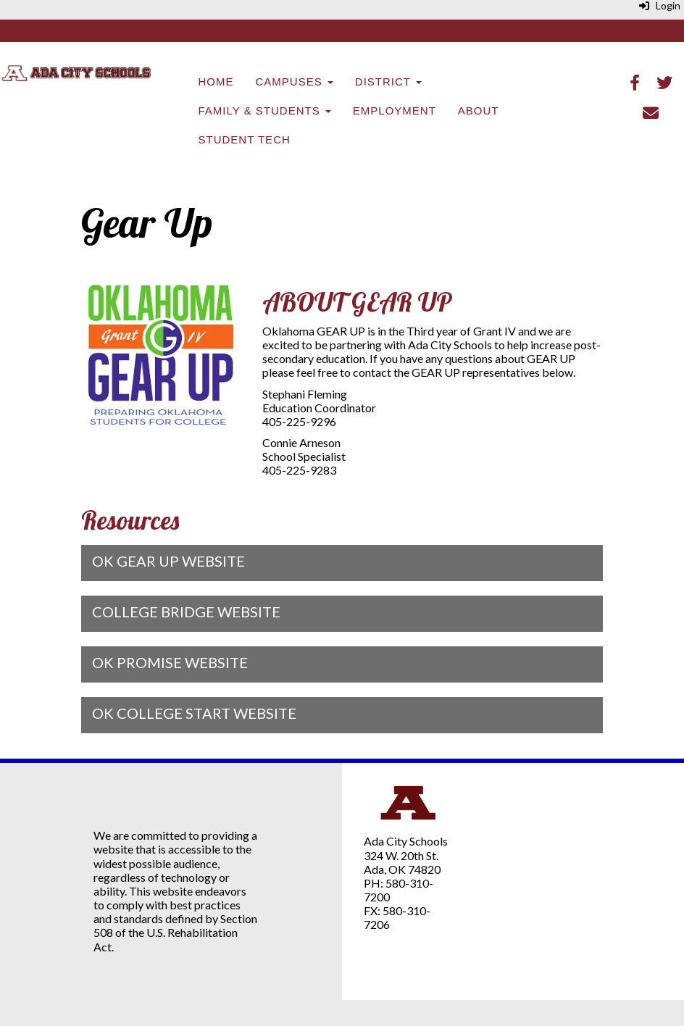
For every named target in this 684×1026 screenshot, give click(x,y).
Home (216, 81)
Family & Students (265, 110)
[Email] (650, 114)
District (388, 81)
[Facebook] (634, 84)
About (478, 110)
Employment (394, 110)
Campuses (294, 81)
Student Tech (245, 139)
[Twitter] (664, 84)
